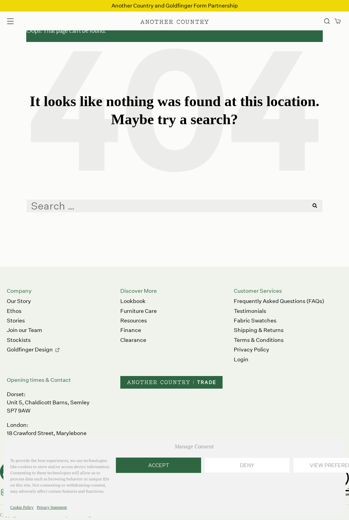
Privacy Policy (251, 349)
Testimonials (250, 311)
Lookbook (133, 301)
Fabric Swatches (255, 320)
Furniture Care (138, 311)
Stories (16, 320)
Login (241, 359)
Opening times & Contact (39, 380)
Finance (130, 330)
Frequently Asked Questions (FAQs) (279, 301)
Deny (247, 465)
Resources (133, 320)
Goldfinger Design (30, 349)
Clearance (133, 340)
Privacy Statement (52, 507)
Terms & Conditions (259, 340)
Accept (158, 465)
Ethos (14, 311)
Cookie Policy (21, 507)
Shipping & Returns (259, 330)
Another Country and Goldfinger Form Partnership (174, 5)
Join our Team (24, 330)
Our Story (19, 301)
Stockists (19, 340)
